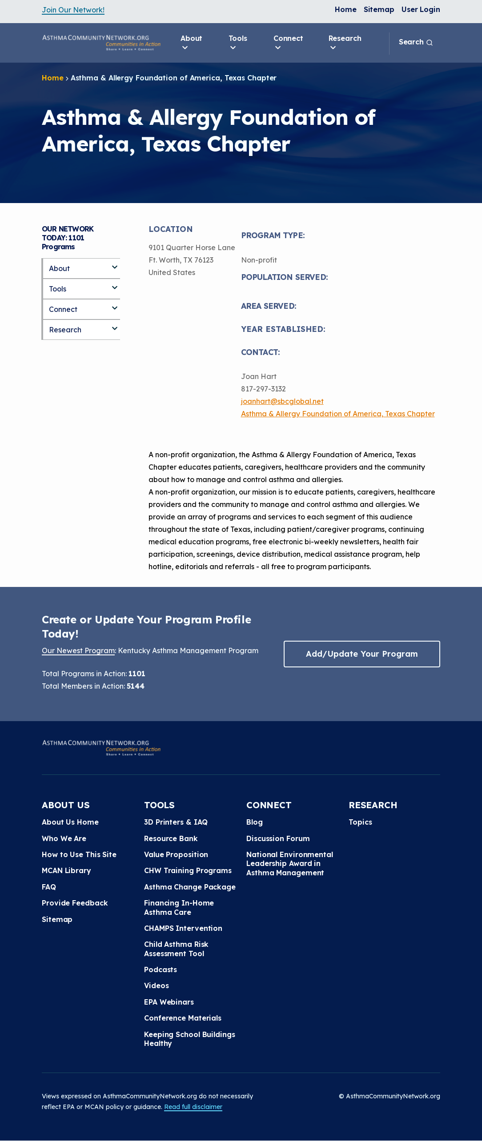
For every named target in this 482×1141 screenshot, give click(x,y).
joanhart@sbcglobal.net (282, 401)
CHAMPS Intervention (183, 928)
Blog (254, 822)
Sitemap (379, 9)
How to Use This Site (79, 854)
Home (346, 9)
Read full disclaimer (193, 1107)
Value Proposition (176, 854)
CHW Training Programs (188, 870)
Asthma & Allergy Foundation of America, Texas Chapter (338, 413)
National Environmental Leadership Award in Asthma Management (289, 863)
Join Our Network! (73, 9)
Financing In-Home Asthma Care (179, 907)
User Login (421, 9)
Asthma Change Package (190, 886)
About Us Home (70, 822)
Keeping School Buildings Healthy (189, 1039)
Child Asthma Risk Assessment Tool (176, 948)
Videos (156, 985)
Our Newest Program (78, 650)
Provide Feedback (75, 902)
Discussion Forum (277, 838)
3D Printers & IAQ (176, 822)
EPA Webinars (169, 1001)
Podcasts (160, 969)
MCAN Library (66, 870)
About (192, 43)
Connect (288, 43)
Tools (238, 43)
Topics (360, 822)
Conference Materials (182, 1017)
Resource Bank (171, 838)
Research (345, 43)
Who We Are (64, 838)
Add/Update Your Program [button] (362, 654)
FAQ (49, 886)
